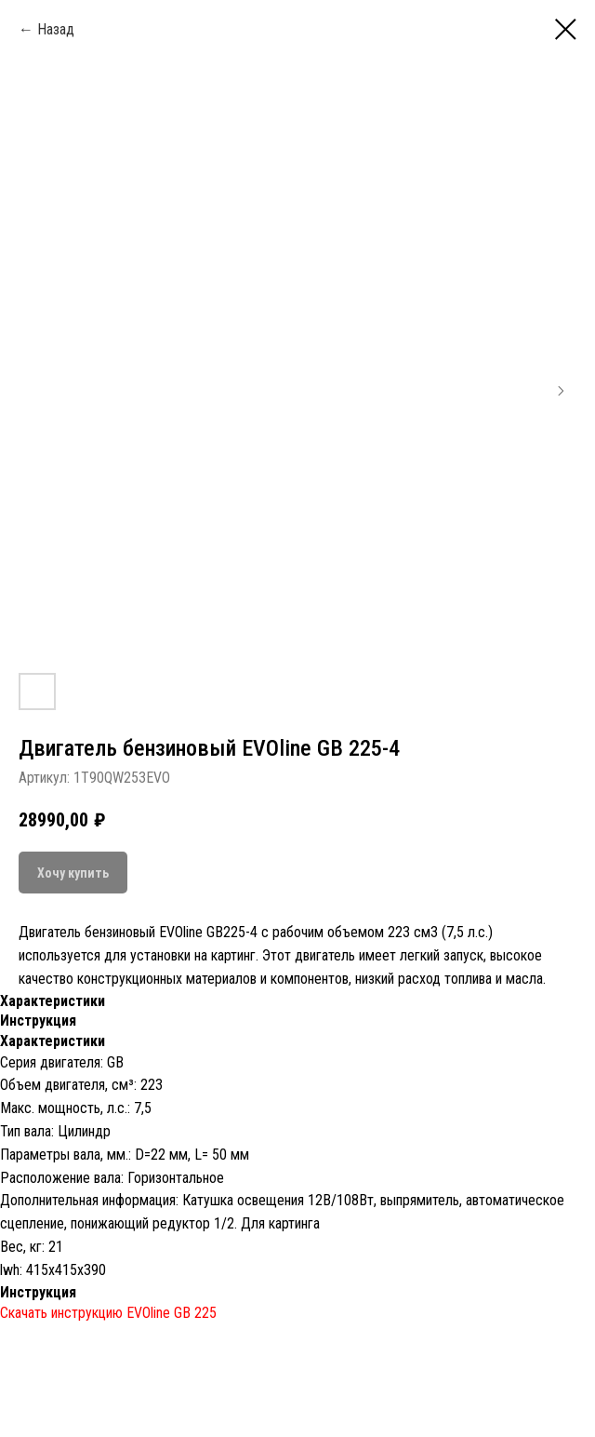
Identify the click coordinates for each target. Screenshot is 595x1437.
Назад (55, 29)
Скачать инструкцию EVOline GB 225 (108, 1313)
